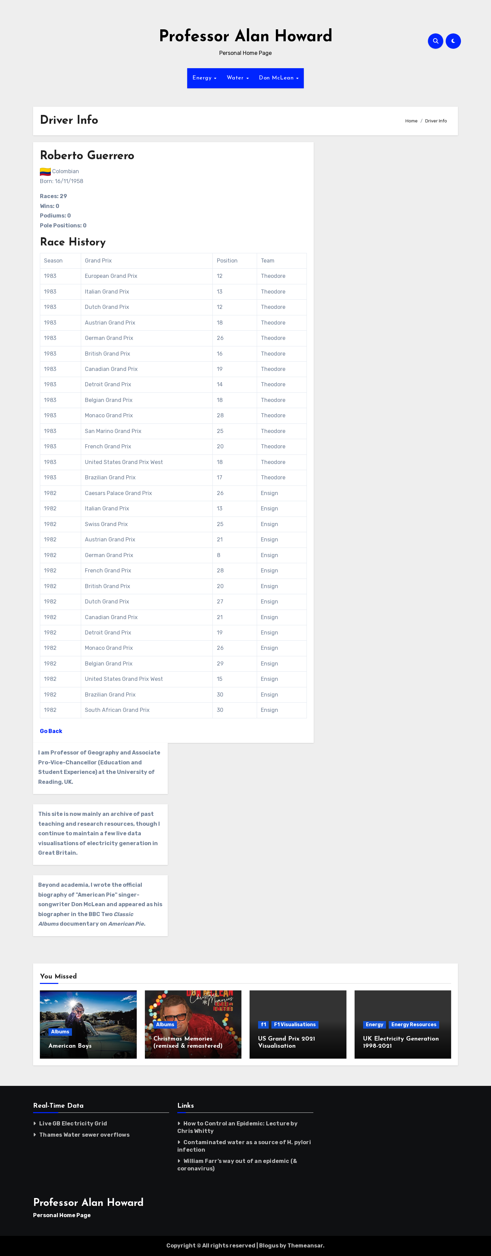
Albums (60, 1032)
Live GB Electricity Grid (73, 1123)
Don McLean (277, 78)
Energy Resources (413, 1025)
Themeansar (305, 1245)
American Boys (70, 1046)
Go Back (51, 731)
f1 (263, 1025)
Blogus (269, 1245)
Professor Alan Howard (245, 37)
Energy (202, 78)
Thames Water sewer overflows (84, 1135)
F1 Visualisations (295, 1025)
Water (236, 78)
